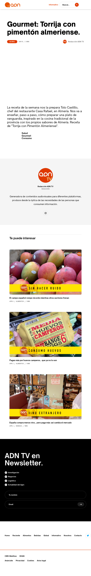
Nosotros (67, 535)
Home (7, 535)
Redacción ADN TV (45, 186)
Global (12, 41)
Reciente (16, 535)
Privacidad (20, 561)
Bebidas (37, 535)
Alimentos (27, 535)
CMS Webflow (11, 556)
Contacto (78, 535)
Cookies (30, 561)
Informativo (56, 535)
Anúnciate (9, 561)
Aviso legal (41, 561)
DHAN (22, 556)
